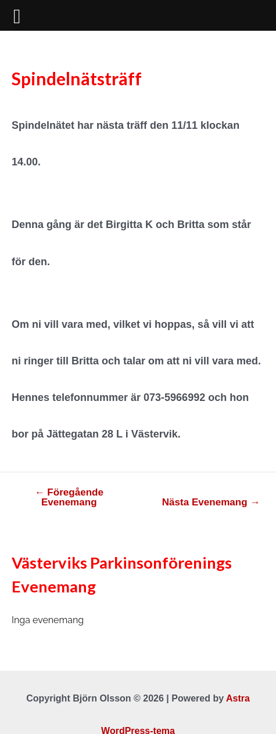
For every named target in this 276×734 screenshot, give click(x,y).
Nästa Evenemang (211, 502)
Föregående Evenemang (69, 497)
